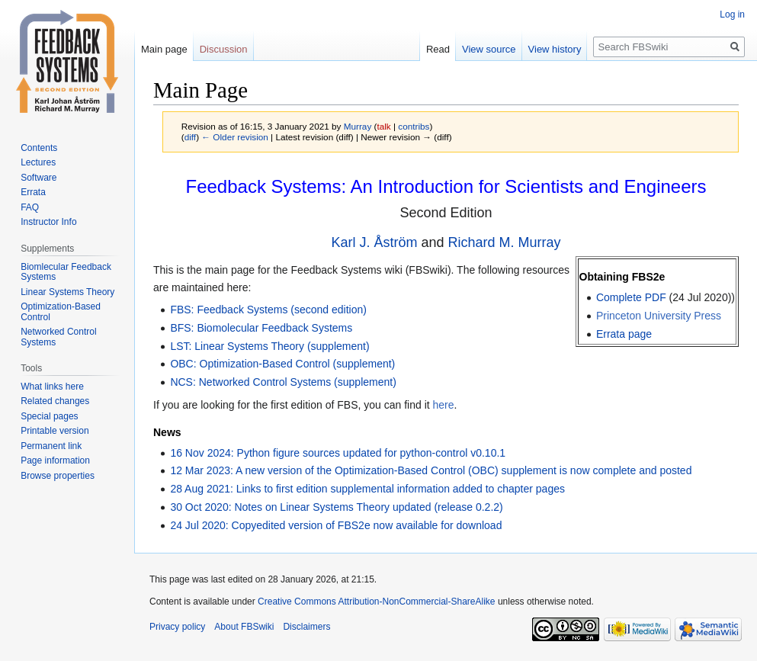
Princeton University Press (658, 316)
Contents (39, 148)
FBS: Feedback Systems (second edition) (268, 309)
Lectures (38, 162)
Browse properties (58, 475)
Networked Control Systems (58, 337)
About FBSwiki (244, 626)
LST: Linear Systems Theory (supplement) (269, 346)
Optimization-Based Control (61, 311)
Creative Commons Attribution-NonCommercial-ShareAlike (376, 601)
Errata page (624, 334)
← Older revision (234, 137)
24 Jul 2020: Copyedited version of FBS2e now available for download (336, 525)
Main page (164, 49)
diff (190, 137)
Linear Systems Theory (67, 292)
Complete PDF (631, 297)
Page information (55, 460)
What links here (52, 386)
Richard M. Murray (504, 242)
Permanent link (51, 446)
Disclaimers (306, 626)
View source (489, 49)
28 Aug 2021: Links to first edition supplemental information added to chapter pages (367, 489)
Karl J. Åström (374, 242)
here (443, 405)
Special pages (49, 416)
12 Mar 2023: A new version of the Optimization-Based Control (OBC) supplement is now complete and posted (430, 470)
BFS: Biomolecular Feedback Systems (261, 328)
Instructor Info (48, 222)
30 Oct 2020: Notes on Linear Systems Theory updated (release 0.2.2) (336, 507)
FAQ (30, 207)
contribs (413, 126)
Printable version (54, 430)
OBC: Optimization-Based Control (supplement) (282, 364)
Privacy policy (177, 626)
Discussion (224, 49)
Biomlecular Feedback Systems (66, 272)
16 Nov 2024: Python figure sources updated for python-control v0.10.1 (337, 453)
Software (38, 177)
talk (383, 126)
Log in (732, 14)
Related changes (55, 401)
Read (438, 49)
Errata (33, 192)
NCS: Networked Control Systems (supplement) (283, 382)
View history (555, 49)
